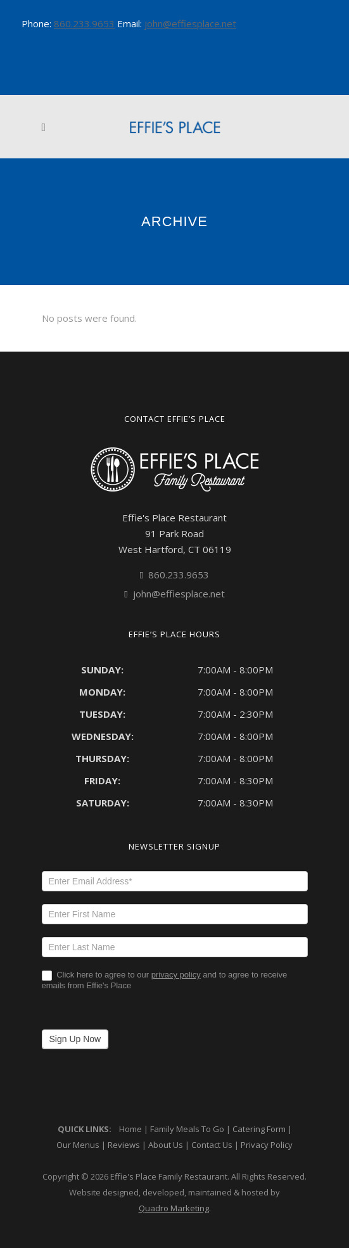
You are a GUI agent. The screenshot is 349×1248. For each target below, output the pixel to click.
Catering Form (259, 1129)
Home (130, 1129)
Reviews (124, 1144)
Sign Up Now (75, 1039)
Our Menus (77, 1144)
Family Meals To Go (187, 1129)
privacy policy (176, 974)
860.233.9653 (84, 23)
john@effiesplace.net (190, 23)
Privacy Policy (267, 1144)
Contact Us (211, 1144)
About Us (165, 1144)
